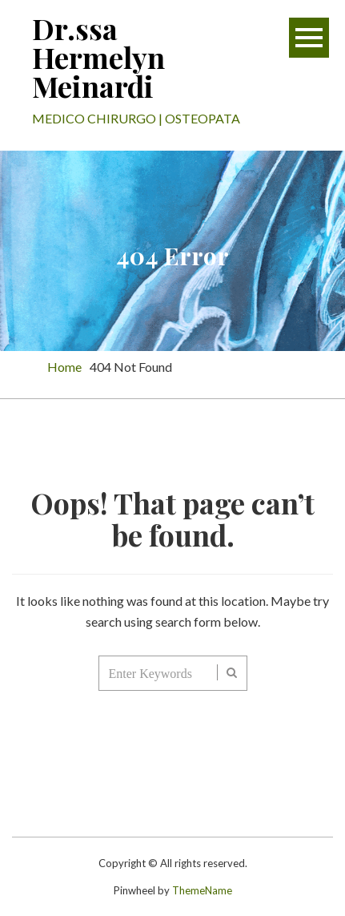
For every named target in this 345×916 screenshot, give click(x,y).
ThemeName (202, 890)
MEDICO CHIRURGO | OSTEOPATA (136, 118)
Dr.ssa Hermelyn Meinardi (98, 57)
